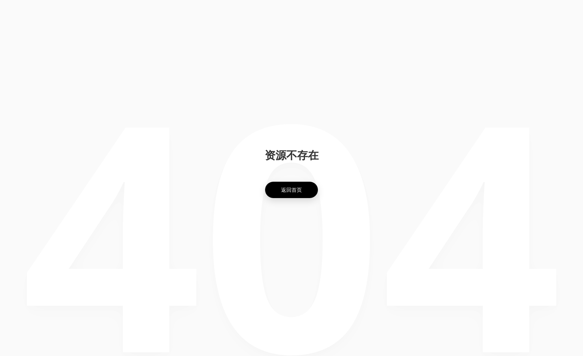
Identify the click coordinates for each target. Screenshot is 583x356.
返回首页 (291, 189)
